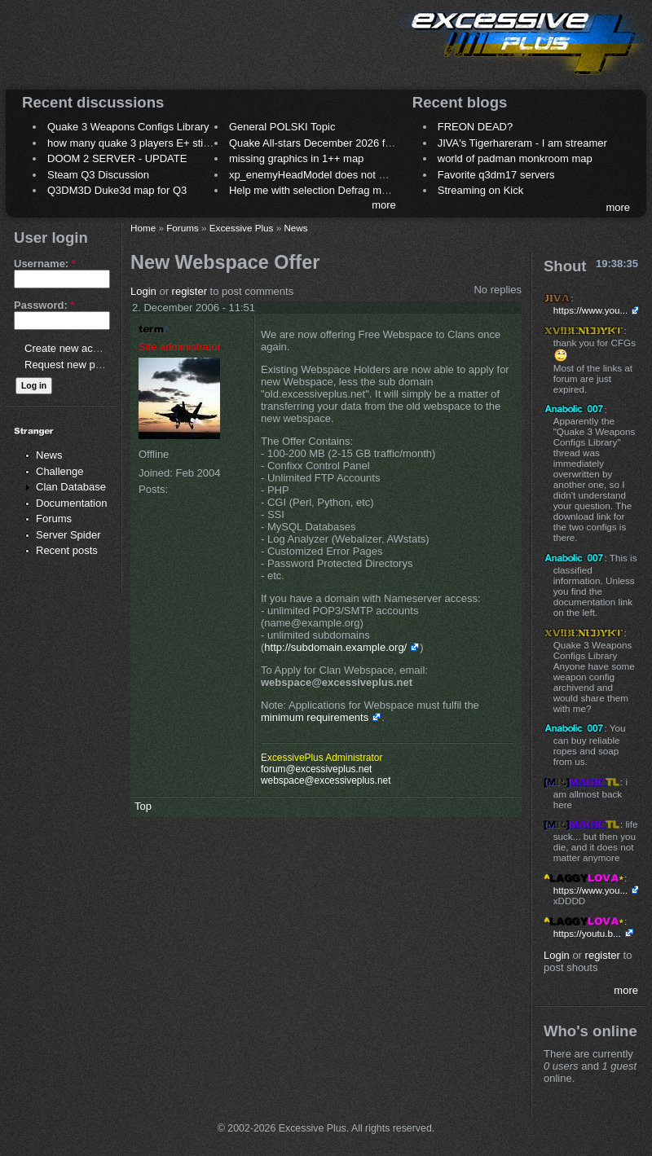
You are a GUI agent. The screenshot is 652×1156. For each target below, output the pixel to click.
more (384, 205)
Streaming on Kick (481, 190)
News (49, 455)
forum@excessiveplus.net (316, 769)
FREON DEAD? (475, 127)
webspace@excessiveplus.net (325, 780)
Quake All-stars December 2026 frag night (327, 143)
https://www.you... (590, 310)
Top (143, 806)
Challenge (60, 471)
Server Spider (68, 535)
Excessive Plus (241, 227)
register (189, 291)
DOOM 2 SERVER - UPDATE (117, 158)
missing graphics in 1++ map (296, 158)
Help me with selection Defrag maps (314, 190)
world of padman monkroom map (515, 158)
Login (143, 291)
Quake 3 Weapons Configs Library (128, 127)
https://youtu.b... (587, 933)
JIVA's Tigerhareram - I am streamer (522, 143)
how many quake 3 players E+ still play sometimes (165, 143)
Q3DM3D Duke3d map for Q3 (117, 190)
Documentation (71, 503)
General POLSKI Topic (282, 127)
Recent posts (67, 550)
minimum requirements (314, 717)
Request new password (79, 364)
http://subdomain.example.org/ (335, 647)
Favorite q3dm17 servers (496, 175)
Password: (44, 305)
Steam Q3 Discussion (98, 175)
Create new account (71, 348)
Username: (45, 263)
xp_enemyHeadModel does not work (315, 175)
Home (143, 227)
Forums (54, 518)
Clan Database (71, 487)
